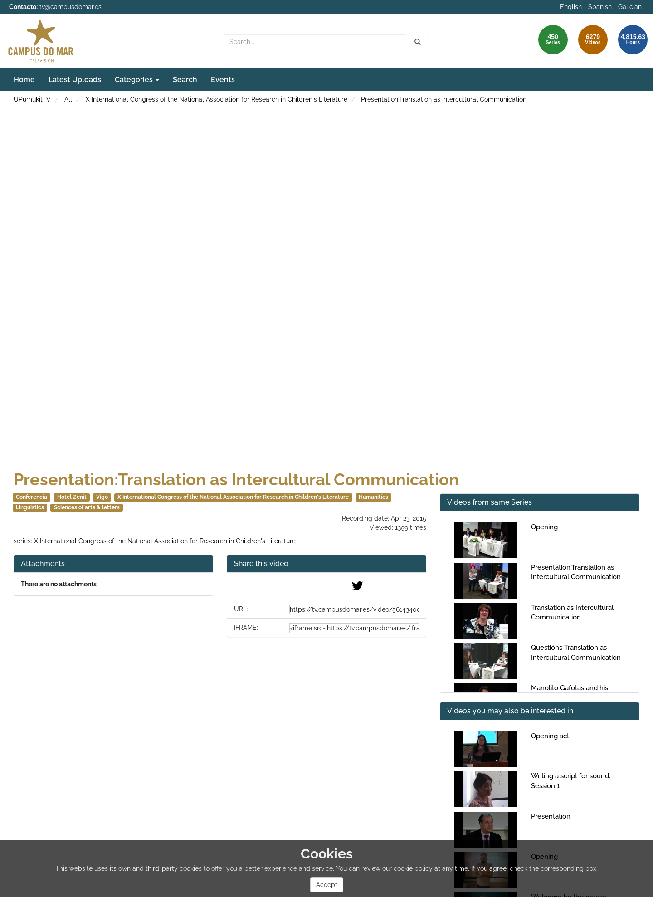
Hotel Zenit (72, 497)
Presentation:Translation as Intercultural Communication (443, 99)
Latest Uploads (75, 79)
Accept (326, 884)
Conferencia (31, 497)
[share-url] (354, 609)
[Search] (418, 42)
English (571, 6)
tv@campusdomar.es (70, 6)
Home (24, 79)
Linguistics (30, 507)
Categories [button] (137, 79)
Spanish (600, 6)
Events (223, 79)
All (68, 99)
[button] (326, 564)
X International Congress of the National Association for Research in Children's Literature (216, 99)
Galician (630, 6)
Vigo (102, 497)
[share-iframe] (354, 628)
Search (185, 79)
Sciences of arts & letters (87, 507)
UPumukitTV (32, 99)
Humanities (373, 497)
